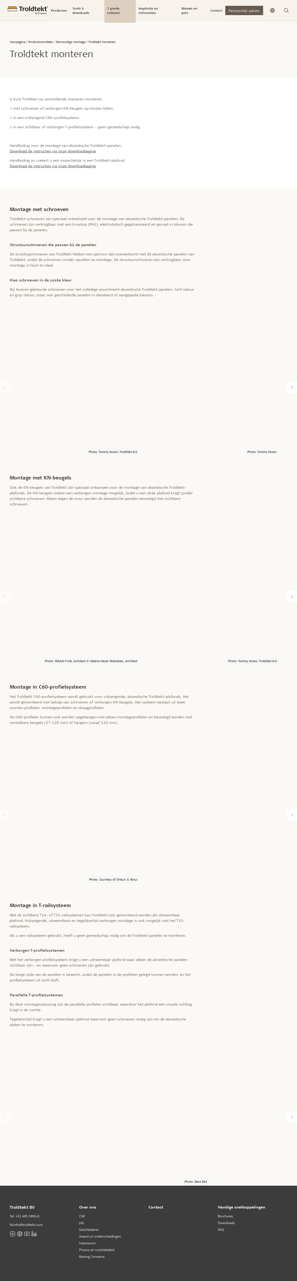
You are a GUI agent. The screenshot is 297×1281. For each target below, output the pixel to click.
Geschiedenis (89, 1229)
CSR (82, 1216)
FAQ (221, 1229)
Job (81, 1223)
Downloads (226, 1223)
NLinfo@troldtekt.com (26, 1224)
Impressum (87, 1243)
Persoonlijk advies (244, 10)
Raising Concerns (92, 1256)
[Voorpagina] (27, 10)
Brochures (225, 1216)
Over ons (87, 1207)
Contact (155, 1207)
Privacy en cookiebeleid (96, 1250)
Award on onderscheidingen (100, 1236)
